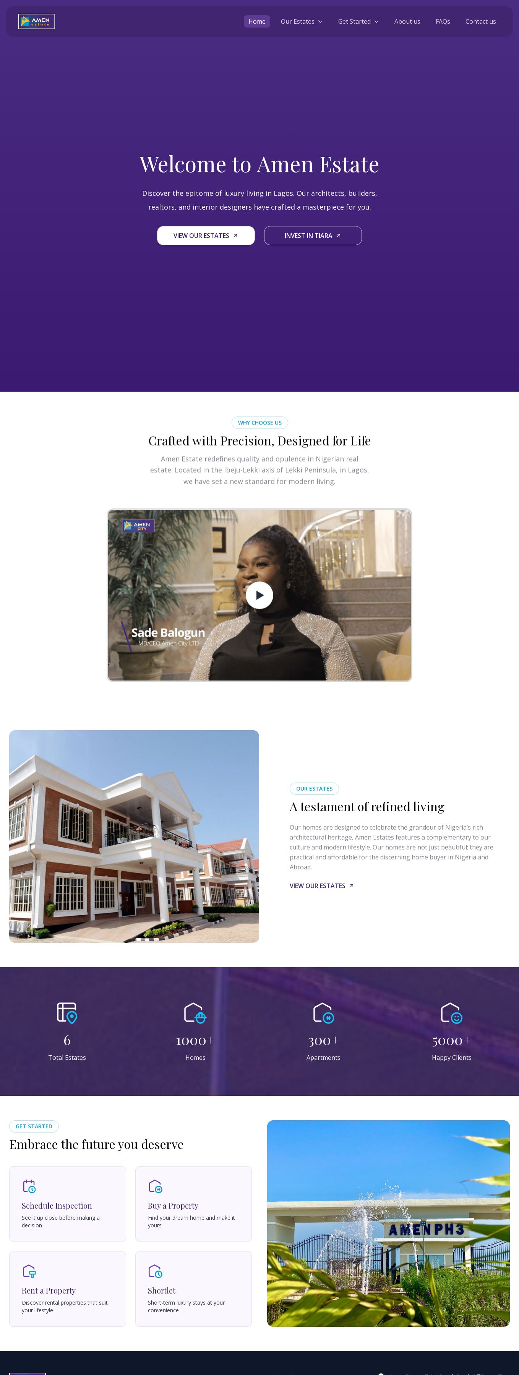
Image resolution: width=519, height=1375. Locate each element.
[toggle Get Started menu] (359, 21)
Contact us (480, 21)
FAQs (443, 21)
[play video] (259, 607)
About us (407, 21)
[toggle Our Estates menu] (302, 21)
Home (257, 21)
